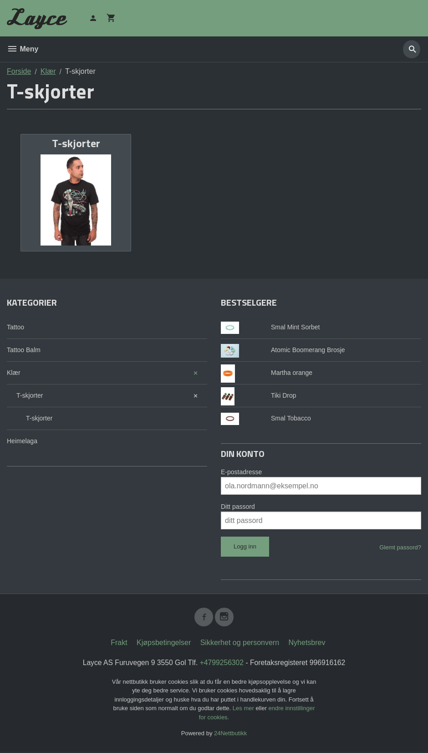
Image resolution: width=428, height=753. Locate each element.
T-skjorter (29, 395)
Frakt (119, 644)
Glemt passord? (400, 547)
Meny (22, 49)
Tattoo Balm (24, 349)
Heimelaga (22, 441)
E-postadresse (241, 472)
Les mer (244, 710)
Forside (19, 71)
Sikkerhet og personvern (239, 644)
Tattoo (15, 327)
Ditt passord (238, 506)
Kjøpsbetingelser (164, 644)
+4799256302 (221, 664)
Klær (13, 372)
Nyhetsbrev (307, 644)
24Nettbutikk (230, 735)
